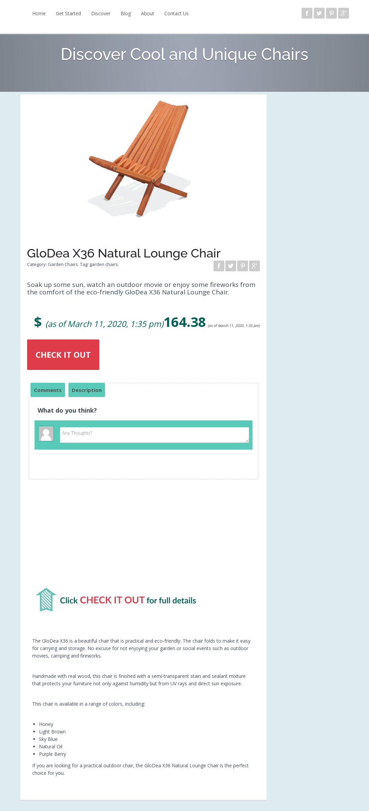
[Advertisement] (143, 536)
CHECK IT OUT (63, 354)
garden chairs (103, 264)
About (147, 13)
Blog (126, 13)
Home (39, 13)
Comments (48, 390)
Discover (100, 13)
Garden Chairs (63, 264)
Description (87, 390)
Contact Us (176, 13)
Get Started (68, 13)
